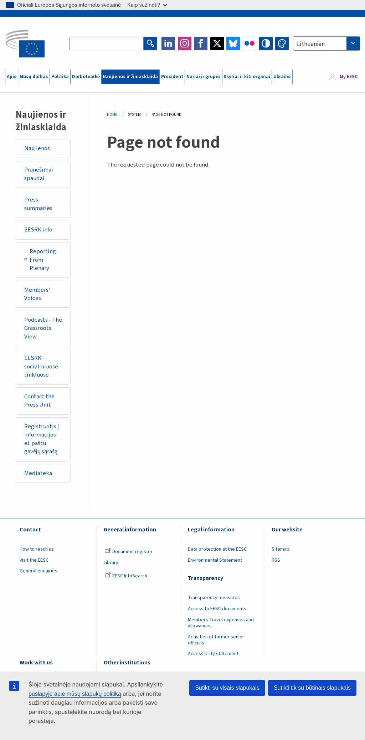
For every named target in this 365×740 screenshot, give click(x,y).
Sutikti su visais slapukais (227, 688)
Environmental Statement (215, 560)
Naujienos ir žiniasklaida (130, 76)
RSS (276, 560)
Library (111, 562)
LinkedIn (168, 43)
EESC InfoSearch (126, 576)
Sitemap (280, 549)
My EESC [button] (349, 76)
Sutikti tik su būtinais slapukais (312, 688)
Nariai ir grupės (203, 76)
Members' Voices (37, 294)
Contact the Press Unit (39, 400)
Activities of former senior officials (216, 640)
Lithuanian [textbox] (311, 44)
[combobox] (326, 43)
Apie (12, 76)
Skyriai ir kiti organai (246, 76)
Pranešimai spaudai (38, 174)
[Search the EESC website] (107, 43)
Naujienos (37, 148)
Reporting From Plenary (40, 259)
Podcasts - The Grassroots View (43, 328)
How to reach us (37, 549)
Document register (129, 551)
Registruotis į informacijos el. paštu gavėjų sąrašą (41, 439)
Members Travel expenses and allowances (221, 622)
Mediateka (38, 473)
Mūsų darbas (34, 76)
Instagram (184, 43)
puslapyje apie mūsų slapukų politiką (75, 694)
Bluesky (233, 43)
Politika (60, 76)
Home (112, 114)
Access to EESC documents (217, 608)
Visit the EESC (34, 560)
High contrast (266, 43)
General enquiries (38, 571)
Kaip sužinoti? (147, 5)
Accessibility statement (213, 653)
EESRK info (38, 229)
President (172, 76)
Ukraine (282, 76)
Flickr (249, 43)
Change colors (282, 43)
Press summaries (38, 204)
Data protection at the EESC (217, 549)
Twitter (217, 43)
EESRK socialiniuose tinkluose (41, 366)
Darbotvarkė (86, 76)
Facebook (200, 43)
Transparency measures (214, 597)
